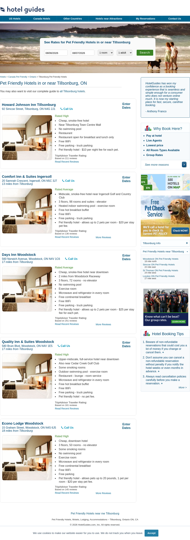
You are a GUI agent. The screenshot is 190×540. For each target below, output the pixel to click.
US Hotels (14, 18)
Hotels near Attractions (109, 18)
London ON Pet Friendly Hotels (159, 276)
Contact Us (174, 18)
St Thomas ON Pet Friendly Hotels (160, 270)
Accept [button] (152, 533)
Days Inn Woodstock (19, 255)
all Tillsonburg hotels (72, 91)
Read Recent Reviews (67, 161)
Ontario (33, 77)
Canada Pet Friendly (17, 77)
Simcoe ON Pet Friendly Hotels (159, 264)
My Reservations (145, 18)
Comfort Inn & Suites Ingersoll (27, 176)
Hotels (3, 77)
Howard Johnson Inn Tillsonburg (29, 105)
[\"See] (184, 164)
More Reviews (103, 237)
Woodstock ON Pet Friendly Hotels (160, 259)
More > (183, 387)
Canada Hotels (41, 18)
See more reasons (157, 164)
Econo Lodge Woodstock (22, 423)
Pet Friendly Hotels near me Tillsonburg (95, 513)
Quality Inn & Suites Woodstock (28, 342)
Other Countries (72, 18)
